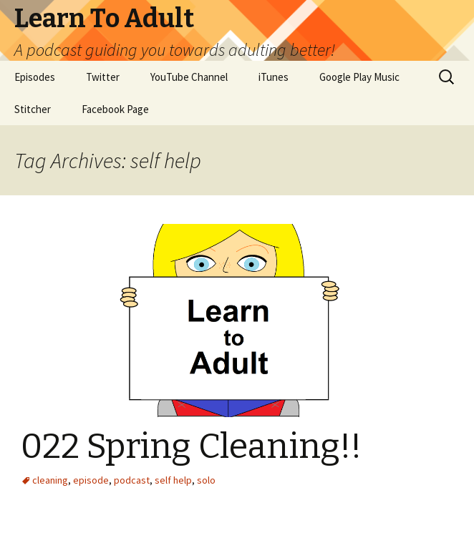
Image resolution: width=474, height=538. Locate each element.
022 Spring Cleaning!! (191, 446)
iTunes (273, 77)
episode (91, 480)
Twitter (103, 77)
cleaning (50, 480)
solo (206, 480)
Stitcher (32, 109)
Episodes (34, 77)
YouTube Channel (189, 77)
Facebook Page (115, 109)
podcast (132, 480)
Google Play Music (359, 77)
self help (173, 480)
